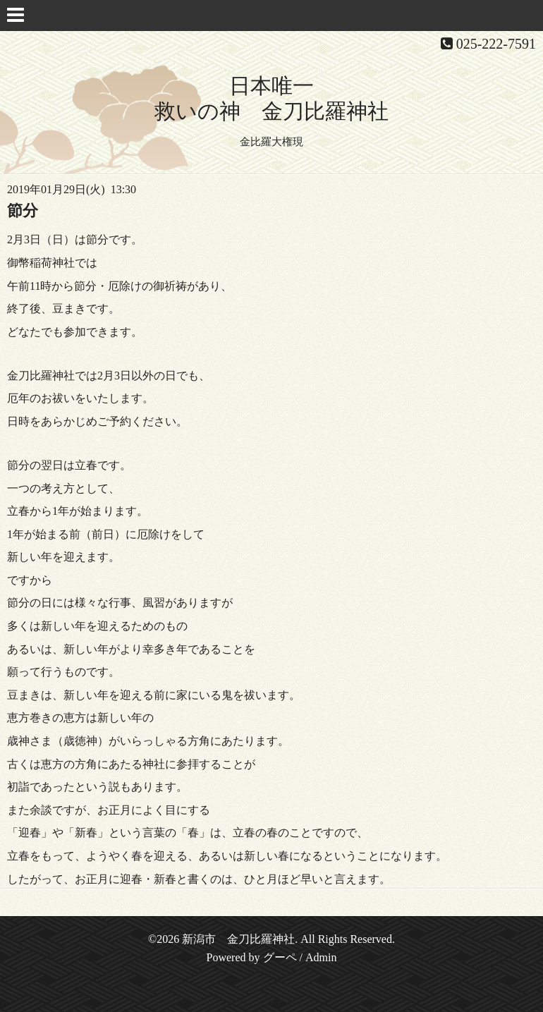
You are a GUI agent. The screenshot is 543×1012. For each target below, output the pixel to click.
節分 (22, 210)
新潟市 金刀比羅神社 (238, 939)
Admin (320, 957)
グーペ (280, 957)
